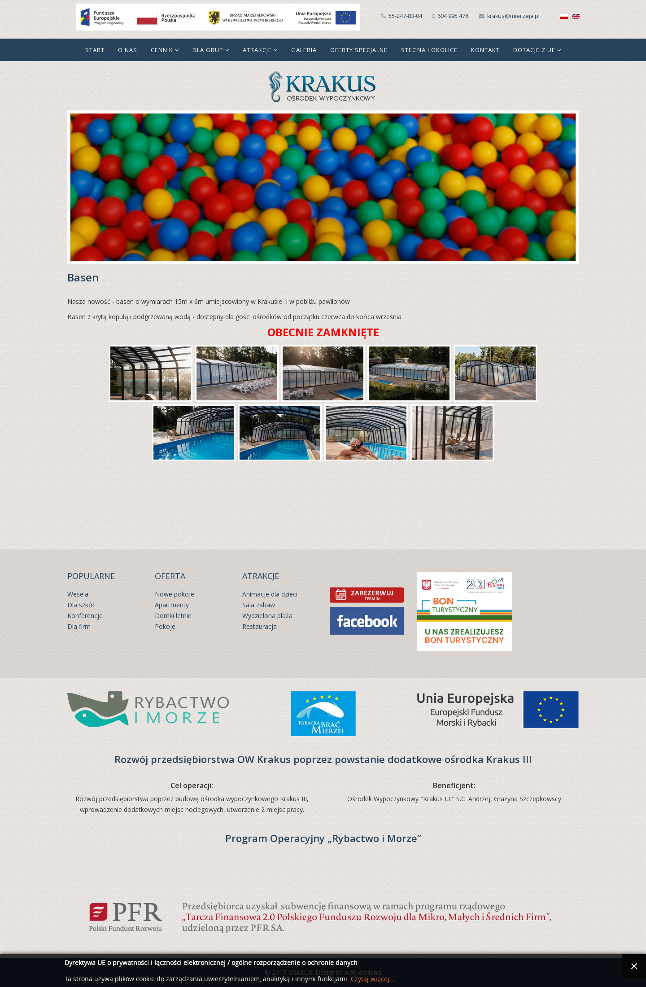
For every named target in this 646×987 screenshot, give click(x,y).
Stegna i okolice (429, 50)
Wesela (77, 594)
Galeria (304, 50)
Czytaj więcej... (373, 979)
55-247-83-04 (405, 16)
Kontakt (485, 50)
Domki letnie (173, 615)
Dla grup (207, 50)
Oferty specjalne (359, 50)
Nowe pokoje (174, 594)
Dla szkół (80, 605)
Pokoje (165, 626)
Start (95, 50)
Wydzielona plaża (267, 615)
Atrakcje (257, 50)
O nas (127, 50)
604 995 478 (452, 16)
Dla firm (79, 626)
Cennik (162, 50)
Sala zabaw (258, 605)
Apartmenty (172, 605)
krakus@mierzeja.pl (513, 16)
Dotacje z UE (534, 50)
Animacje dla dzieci (269, 594)
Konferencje (85, 615)
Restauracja (259, 626)
